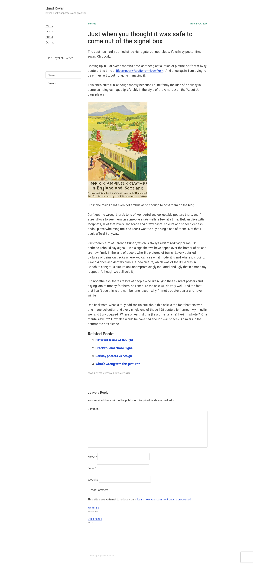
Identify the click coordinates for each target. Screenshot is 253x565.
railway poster (122, 373)
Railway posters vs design (113, 356)
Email (92, 468)
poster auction (103, 373)
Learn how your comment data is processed (164, 499)
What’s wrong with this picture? (117, 364)
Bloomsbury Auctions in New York (139, 70)
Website (93, 479)
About (49, 37)
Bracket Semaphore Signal (114, 348)
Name (92, 457)
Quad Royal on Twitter (59, 58)
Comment (93, 409)
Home (49, 25)
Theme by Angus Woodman (101, 555)
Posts (49, 31)
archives (92, 24)
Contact (50, 42)
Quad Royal (55, 8)
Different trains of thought (114, 340)
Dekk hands (95, 518)
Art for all (93, 508)
